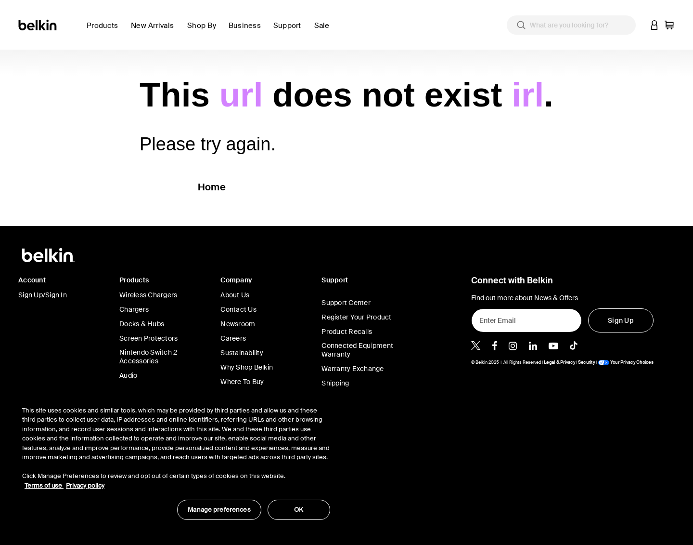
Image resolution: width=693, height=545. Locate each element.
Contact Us (238, 309)
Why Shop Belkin (246, 367)
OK (298, 509)
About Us (234, 295)
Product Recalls (346, 331)
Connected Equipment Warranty (357, 350)
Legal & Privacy (559, 362)
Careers (233, 338)
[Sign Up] (621, 320)
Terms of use (44, 485)
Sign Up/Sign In (42, 295)
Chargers (134, 309)
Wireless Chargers (148, 295)
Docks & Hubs (141, 323)
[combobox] (571, 25)
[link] (155, 31)
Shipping (335, 383)
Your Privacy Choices (626, 362)
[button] (654, 25)
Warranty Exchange (352, 368)
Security (586, 362)
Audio (128, 375)
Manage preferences (219, 509)
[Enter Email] (526, 320)
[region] (176, 458)
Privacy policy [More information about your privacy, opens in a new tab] (85, 485)
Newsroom (237, 323)
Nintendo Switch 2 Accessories (148, 356)
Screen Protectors (148, 338)
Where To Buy (242, 381)
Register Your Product (356, 317)
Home (212, 187)
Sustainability (241, 352)
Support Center (346, 302)
